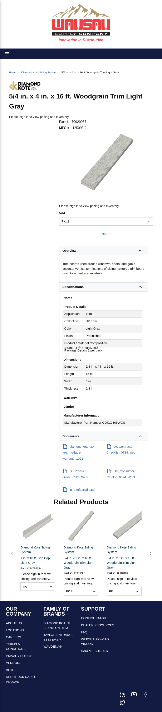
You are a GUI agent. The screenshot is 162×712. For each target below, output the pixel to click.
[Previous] (11, 553)
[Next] (150, 553)
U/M (62, 212)
